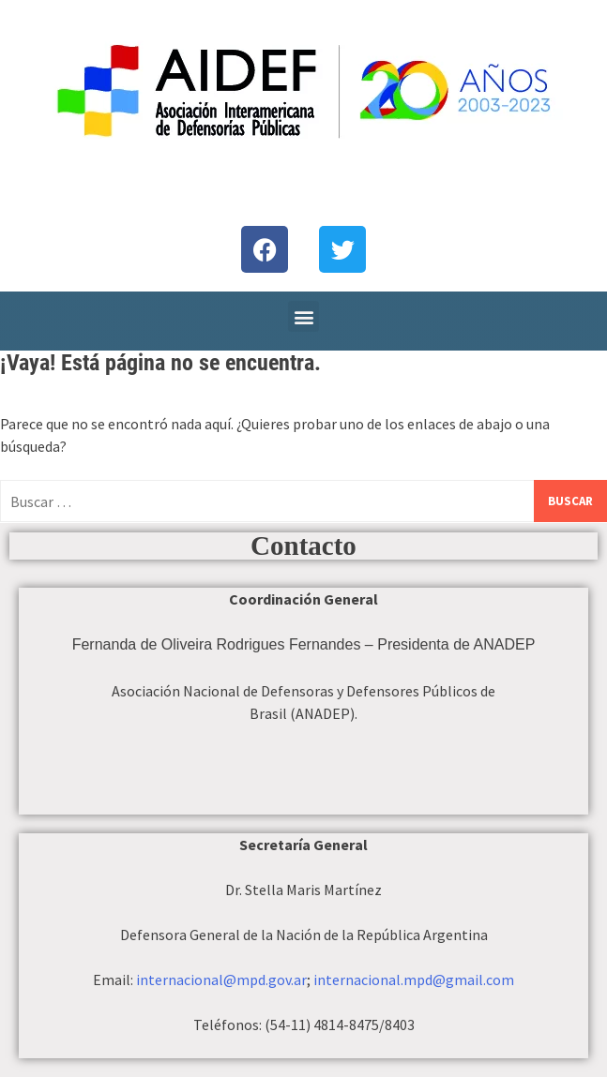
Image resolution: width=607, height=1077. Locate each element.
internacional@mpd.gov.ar (221, 979)
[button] (303, 316)
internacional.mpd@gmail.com (413, 979)
